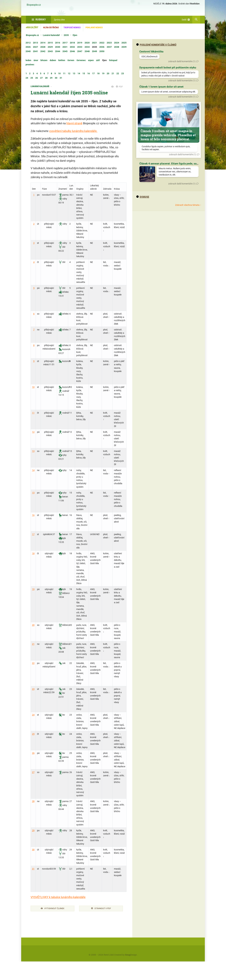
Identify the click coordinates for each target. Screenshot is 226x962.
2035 (66, 35)
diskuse (142, 196)
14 (33, 470)
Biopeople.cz (34, 5)
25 (33, 734)
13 (33, 451)
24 (33, 715)
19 (33, 589)
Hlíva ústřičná (51, 27)
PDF (119, 86)
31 (33, 869)
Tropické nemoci (72, 27)
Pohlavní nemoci (94, 27)
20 (33, 625)
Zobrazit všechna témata (187, 205)
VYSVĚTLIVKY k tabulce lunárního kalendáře (58, 897)
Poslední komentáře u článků (156, 44)
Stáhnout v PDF (101, 909)
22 (33, 663)
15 (33, 492)
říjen (75, 35)
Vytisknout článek (52, 909)
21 (33, 644)
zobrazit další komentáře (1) (182, 61)
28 (33, 801)
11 (33, 413)
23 (33, 689)
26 (33, 753)
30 (33, 849)
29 (33, 830)
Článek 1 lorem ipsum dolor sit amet (161, 86)
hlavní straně (74, 123)
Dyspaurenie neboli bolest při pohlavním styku (167, 67)
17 (33, 534)
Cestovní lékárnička (151, 51)
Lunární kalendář (51, 35)
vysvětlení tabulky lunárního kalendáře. (73, 131)
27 (33, 772)
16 (33, 515)
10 (33, 387)
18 (33, 553)
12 (33, 432)
